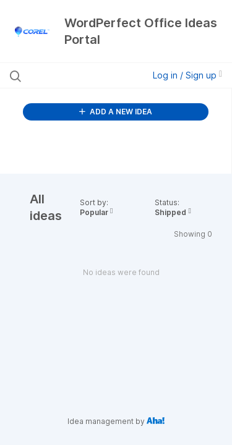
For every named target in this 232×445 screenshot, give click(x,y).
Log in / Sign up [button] (187, 75)
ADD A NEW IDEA (115, 111)
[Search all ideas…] (73, 75)
